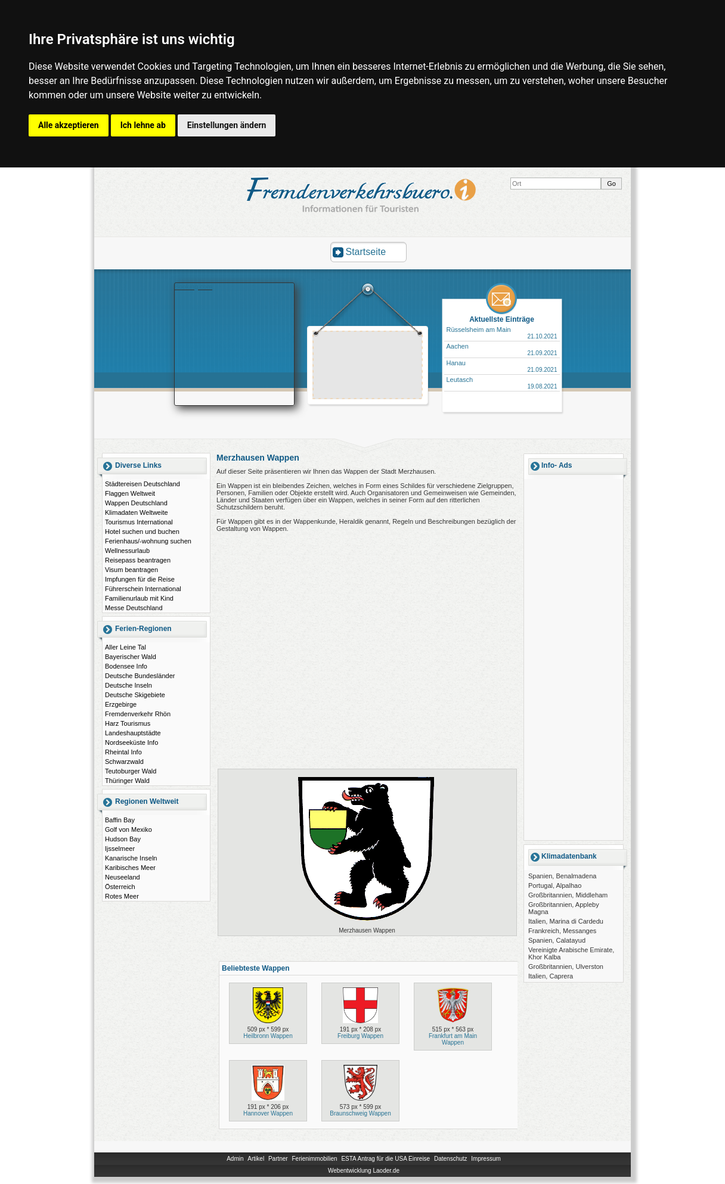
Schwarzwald (124, 761)
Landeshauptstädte (133, 732)
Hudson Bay (123, 839)
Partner (278, 1158)
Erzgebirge (121, 704)
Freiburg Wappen (360, 1036)
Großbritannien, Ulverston (565, 966)
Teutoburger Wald (130, 771)
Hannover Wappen (268, 1113)
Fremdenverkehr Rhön (138, 713)
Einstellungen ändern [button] (227, 125)
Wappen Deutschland (136, 502)
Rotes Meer (122, 896)
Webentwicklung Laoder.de (363, 1170)
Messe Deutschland (134, 607)
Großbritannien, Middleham (568, 895)
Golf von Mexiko (128, 829)
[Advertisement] (368, 366)
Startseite (366, 252)
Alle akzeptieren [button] (68, 125)
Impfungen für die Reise (140, 579)
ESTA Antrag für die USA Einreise (385, 1158)
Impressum (485, 1158)
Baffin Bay (120, 819)
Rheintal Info (123, 752)
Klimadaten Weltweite (136, 512)
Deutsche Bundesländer (140, 675)
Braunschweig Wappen (360, 1113)
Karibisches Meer (130, 867)
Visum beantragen (131, 569)
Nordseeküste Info (131, 742)
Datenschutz (450, 1158)
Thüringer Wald (127, 780)
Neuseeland (122, 877)
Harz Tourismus (127, 723)
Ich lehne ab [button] (143, 125)
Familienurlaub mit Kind (139, 598)
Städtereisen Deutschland (142, 483)
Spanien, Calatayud (556, 940)
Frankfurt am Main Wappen (453, 1039)
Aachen (458, 346)
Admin (235, 1158)
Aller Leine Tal (125, 647)
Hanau (456, 362)
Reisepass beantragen (138, 560)
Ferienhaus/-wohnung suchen (148, 541)
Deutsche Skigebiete (135, 694)
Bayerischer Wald (130, 656)
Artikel (255, 1158)
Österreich (120, 886)
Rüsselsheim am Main (479, 329)
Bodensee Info (126, 666)
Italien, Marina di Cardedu (565, 921)
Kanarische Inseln (131, 858)
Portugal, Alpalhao (554, 885)
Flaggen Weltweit (130, 493)
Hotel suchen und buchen (142, 531)
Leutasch (460, 379)
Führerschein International (143, 588)
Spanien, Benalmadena (562, 876)
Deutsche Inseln (128, 685)
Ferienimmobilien (314, 1158)
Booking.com (194, 286)
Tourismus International (139, 522)
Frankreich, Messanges (562, 930)
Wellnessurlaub (127, 550)
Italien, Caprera (550, 976)
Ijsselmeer (120, 848)
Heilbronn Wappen (267, 1036)
